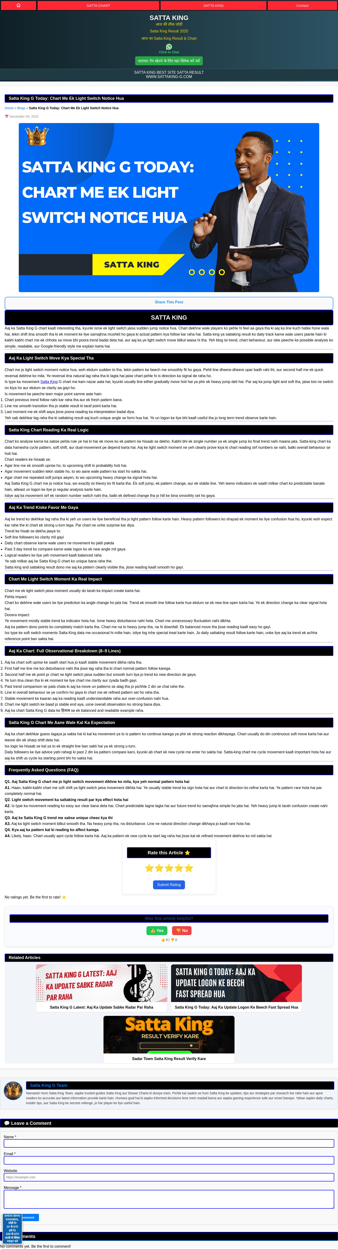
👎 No (182, 930)
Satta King (49, 382)
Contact (302, 6)
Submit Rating (169, 885)
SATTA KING (214, 6)
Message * (13, 1140)
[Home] (18, 5)
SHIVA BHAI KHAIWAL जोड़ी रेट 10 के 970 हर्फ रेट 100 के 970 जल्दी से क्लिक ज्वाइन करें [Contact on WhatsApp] (12, 1228)
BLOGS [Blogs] (223, 1209)
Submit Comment (21, 1170)
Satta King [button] (169, 1223)
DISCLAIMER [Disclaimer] (192, 1209)
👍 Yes (157, 930)
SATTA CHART (98, 6)
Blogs (21, 108)
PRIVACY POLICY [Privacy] (123, 1209)
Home (9, 108)
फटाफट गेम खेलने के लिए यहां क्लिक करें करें (169, 61)
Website (10, 1124)
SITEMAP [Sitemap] (160, 1209)
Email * (10, 1107)
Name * (10, 1090)
